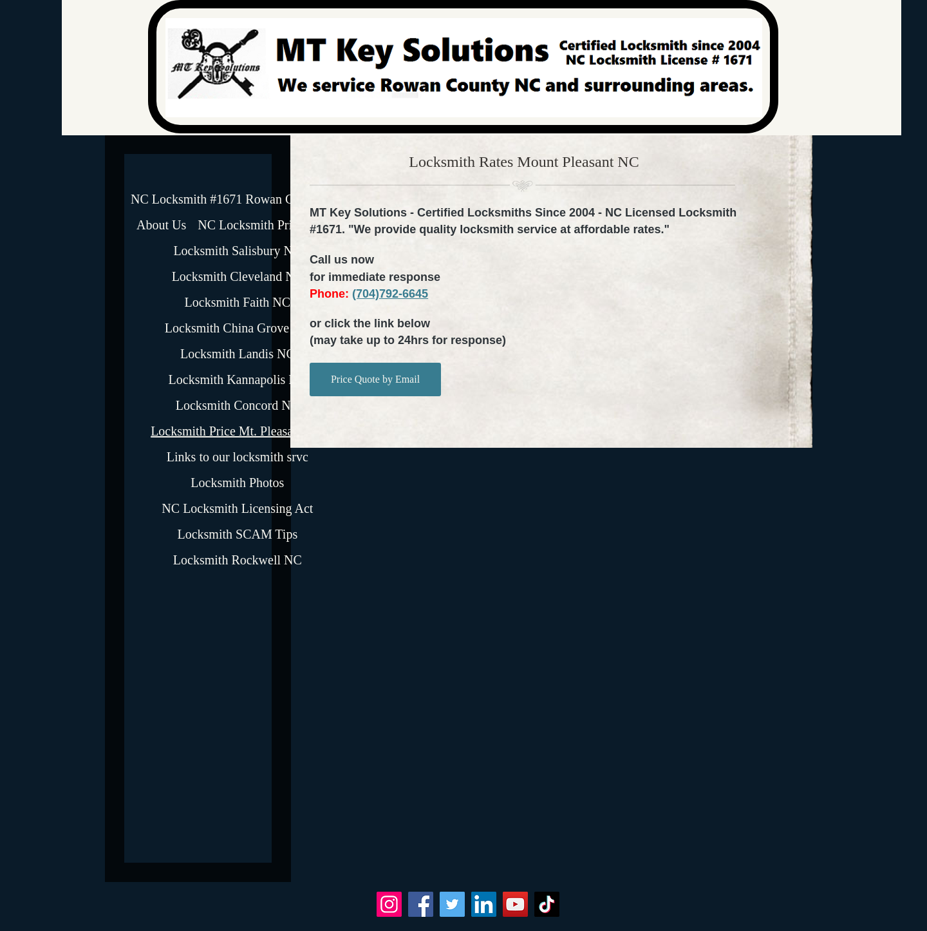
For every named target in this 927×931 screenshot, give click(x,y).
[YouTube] (515, 904)
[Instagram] (389, 904)
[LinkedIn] (483, 904)
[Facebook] (420, 904)
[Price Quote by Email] (375, 379)
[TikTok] (546, 904)
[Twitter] (452, 904)
